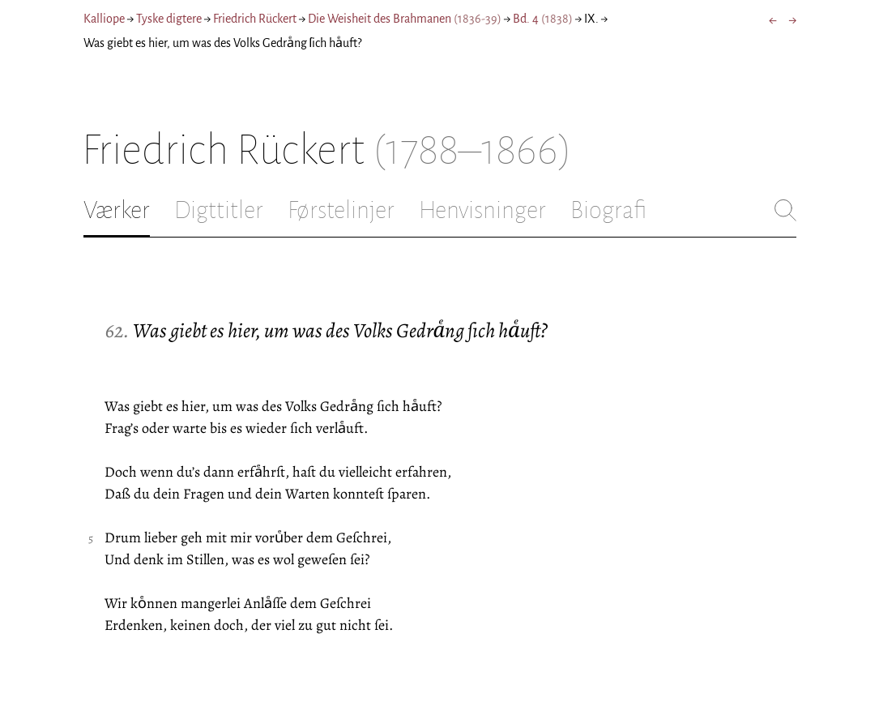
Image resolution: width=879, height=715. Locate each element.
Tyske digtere (169, 18)
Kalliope (104, 18)
